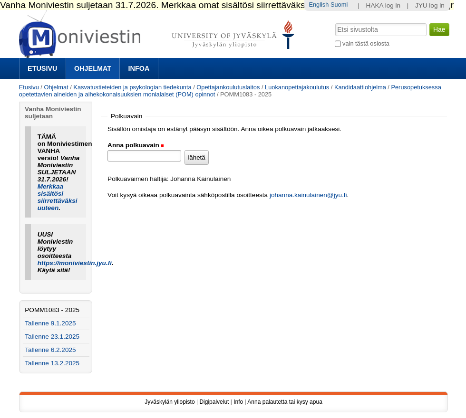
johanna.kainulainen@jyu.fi (308, 195)
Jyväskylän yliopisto (169, 402)
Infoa (139, 68)
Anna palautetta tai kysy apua (284, 402)
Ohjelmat (92, 68)
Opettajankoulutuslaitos (228, 87)
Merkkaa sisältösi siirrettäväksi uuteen (58, 197)
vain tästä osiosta (365, 43)
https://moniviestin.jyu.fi (75, 262)
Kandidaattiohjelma (360, 87)
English (319, 4)
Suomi (339, 4)
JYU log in (430, 5)
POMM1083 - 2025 (52, 310)
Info (238, 402)
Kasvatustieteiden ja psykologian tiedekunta (132, 87)
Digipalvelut (214, 402)
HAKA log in (383, 5)
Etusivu (42, 68)
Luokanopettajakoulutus (297, 87)
